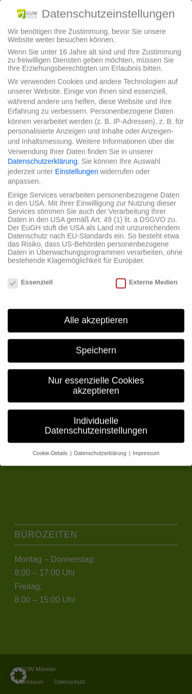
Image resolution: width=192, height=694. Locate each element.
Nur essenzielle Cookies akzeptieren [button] (96, 379)
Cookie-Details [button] (51, 447)
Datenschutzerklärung (42, 155)
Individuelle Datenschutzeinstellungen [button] (96, 420)
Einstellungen (76, 165)
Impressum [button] (146, 447)
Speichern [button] (96, 344)
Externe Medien (147, 276)
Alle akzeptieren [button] (96, 314)
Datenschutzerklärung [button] (101, 447)
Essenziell (30, 276)
